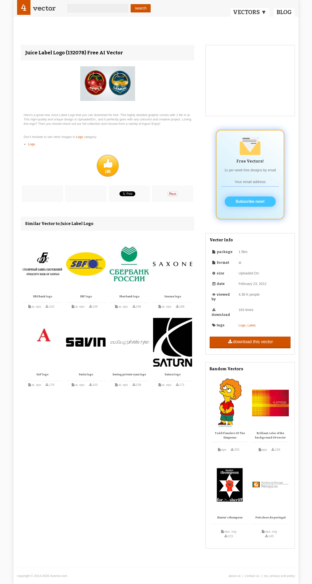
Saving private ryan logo (129, 374)
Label (251, 325)
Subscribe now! (250, 201)
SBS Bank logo (42, 296)
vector (44, 8)
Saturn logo (173, 374)
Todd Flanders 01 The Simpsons (230, 435)
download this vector (250, 341)
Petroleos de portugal (270, 517)
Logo (80, 137)
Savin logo (86, 374)
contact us (252, 576)
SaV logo (42, 374)
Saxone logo (172, 296)
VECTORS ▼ (250, 12)
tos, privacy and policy (279, 576)
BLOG (284, 12)
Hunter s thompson (230, 517)
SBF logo (86, 296)
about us (234, 576)
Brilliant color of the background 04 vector (270, 435)
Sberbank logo (129, 296)
